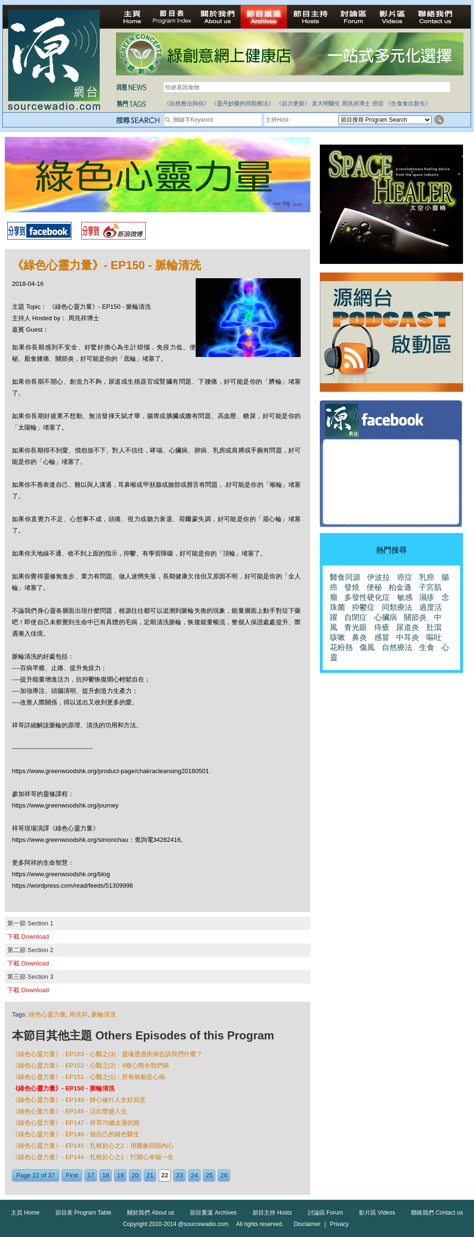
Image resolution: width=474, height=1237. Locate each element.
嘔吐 (434, 637)
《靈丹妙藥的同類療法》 (242, 103)
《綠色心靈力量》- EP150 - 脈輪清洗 (63, 1088)
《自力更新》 (293, 103)
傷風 (367, 647)
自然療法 (397, 647)
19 (120, 1175)
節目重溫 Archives (213, 1212)
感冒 (382, 637)
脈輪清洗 (103, 1014)
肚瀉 (434, 627)
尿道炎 (407, 627)
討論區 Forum (325, 1212)
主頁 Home (25, 1212)
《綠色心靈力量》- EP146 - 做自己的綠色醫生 (75, 1134)
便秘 (374, 587)
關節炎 (415, 617)
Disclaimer (307, 1224)
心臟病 (385, 617)
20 (135, 1175)
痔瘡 (382, 627)
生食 (426, 647)
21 (150, 1175)
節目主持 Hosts (272, 1212)
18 (105, 1175)
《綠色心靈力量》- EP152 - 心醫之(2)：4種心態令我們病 (90, 1065)
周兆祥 (78, 1014)
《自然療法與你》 (187, 103)
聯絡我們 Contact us (437, 1212)
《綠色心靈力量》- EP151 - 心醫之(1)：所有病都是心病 (88, 1076)
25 (209, 1175)
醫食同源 (345, 577)
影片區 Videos (377, 1212)
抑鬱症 (363, 607)
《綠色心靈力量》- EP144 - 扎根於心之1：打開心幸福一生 (93, 1157)
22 (164, 1175)
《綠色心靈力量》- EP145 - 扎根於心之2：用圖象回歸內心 (93, 1145)
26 (224, 1175)
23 (179, 1175)
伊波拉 (378, 577)
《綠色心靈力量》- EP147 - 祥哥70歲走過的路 (76, 1122)
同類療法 (397, 607)
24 (194, 1175)
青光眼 (355, 627)
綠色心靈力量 (47, 1014)
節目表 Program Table (83, 1212)
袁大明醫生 (326, 103)
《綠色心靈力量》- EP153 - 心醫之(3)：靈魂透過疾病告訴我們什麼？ (107, 1054)
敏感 (404, 597)
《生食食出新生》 (408, 103)
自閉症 (355, 617)
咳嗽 (337, 637)
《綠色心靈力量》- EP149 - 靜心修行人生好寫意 (79, 1099)
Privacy (339, 1224)
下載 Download (28, 936)
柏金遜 (400, 587)
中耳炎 (407, 637)
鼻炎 (359, 637)
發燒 (351, 587)
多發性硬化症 (367, 597)
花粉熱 (341, 647)
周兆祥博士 (356, 103)
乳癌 (426, 577)
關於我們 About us (150, 1212)
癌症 (378, 103)
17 (90, 1175)
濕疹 (426, 597)
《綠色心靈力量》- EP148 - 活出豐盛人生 (69, 1111)
